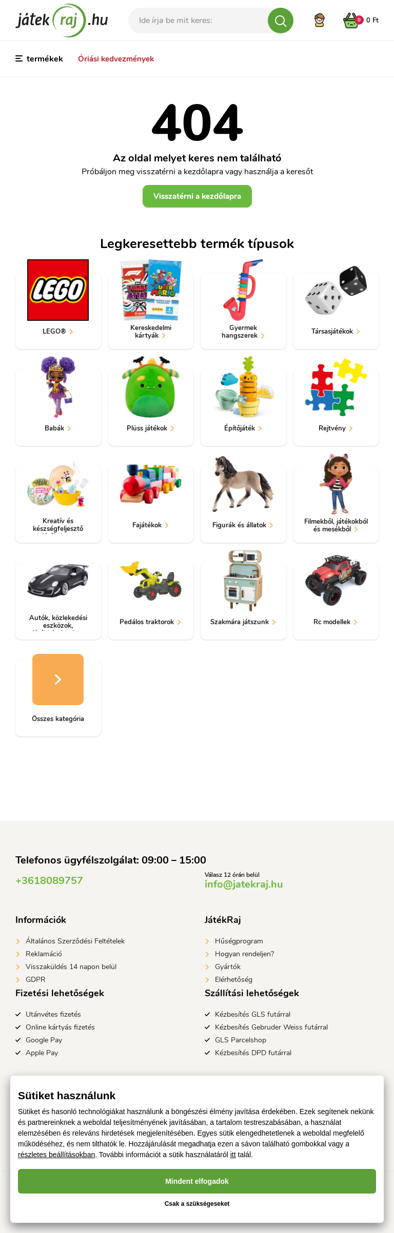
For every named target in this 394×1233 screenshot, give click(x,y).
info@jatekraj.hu (244, 884)
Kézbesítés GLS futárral (252, 1014)
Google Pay (44, 1040)
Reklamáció (44, 954)
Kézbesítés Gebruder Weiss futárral (271, 1027)
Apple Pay (42, 1053)
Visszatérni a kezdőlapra (197, 196)
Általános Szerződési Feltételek (75, 941)
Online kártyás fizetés (60, 1027)
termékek (39, 59)
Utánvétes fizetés (53, 1014)
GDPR (36, 979)
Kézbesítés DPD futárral (253, 1053)
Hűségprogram (239, 941)
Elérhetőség (233, 979)
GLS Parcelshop (240, 1040)
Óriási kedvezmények (116, 59)
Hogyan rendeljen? (244, 954)
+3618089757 (49, 881)
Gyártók (228, 967)
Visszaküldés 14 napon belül (71, 967)
